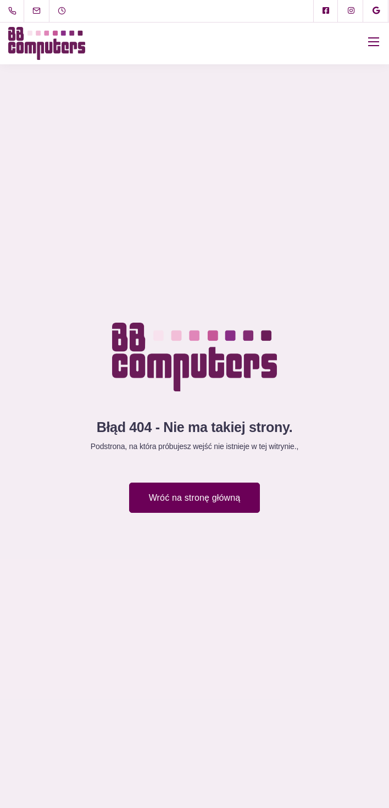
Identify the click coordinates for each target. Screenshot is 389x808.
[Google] (376, 11)
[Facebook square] (326, 11)
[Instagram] (351, 11)
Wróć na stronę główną (195, 497)
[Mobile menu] (374, 42)
